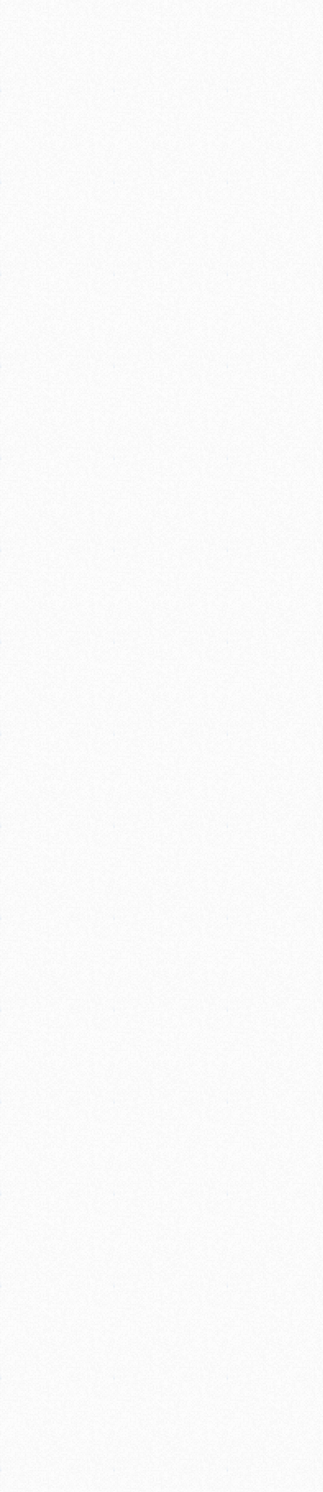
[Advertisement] (161, 90)
